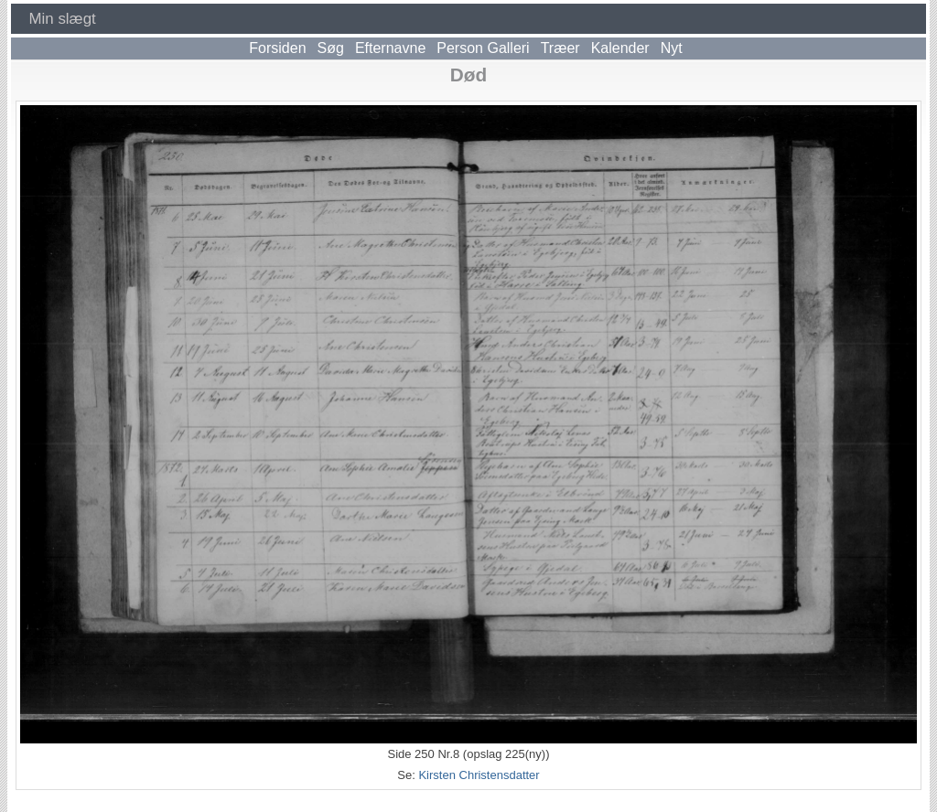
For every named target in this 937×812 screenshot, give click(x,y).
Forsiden (277, 48)
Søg (331, 48)
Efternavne (390, 48)
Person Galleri (482, 48)
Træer (560, 48)
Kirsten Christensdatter (478, 775)
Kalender (620, 48)
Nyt (672, 48)
